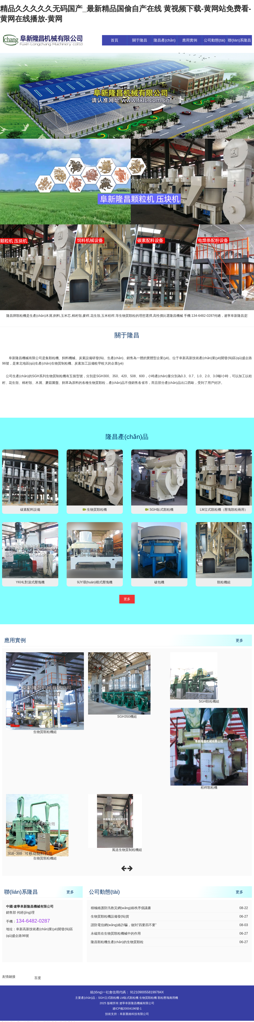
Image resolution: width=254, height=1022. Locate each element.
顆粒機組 (223, 582)
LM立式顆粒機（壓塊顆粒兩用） (224, 509)
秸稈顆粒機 (209, 787)
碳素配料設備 (30, 509)
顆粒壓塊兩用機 (168, 997)
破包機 (159, 582)
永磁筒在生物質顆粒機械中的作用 (116, 933)
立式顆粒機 (112, 997)
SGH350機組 (127, 716)
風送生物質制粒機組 (127, 850)
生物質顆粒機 (97, 509)
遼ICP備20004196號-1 (127, 1008)
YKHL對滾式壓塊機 (30, 582)
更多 (127, 599)
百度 (37, 978)
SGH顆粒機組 (209, 701)
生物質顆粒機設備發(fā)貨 (110, 916)
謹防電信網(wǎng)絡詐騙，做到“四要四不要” (124, 925)
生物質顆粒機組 (45, 732)
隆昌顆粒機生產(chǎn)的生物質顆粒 (117, 942)
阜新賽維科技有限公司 (134, 1014)
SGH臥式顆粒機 (161, 509)
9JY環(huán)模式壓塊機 (94, 582)
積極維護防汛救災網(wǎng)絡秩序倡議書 (121, 908)
